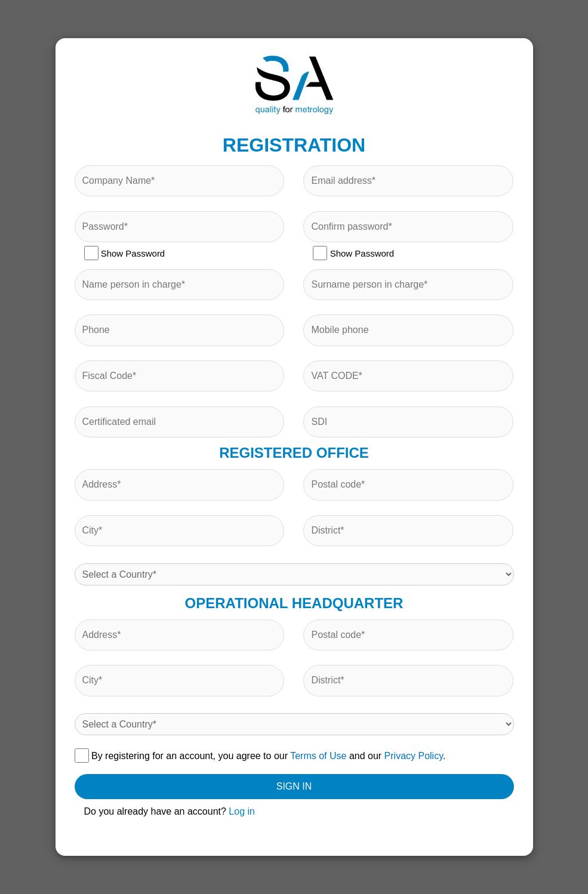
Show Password (124, 253)
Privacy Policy (413, 756)
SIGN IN (294, 786)
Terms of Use (318, 756)
